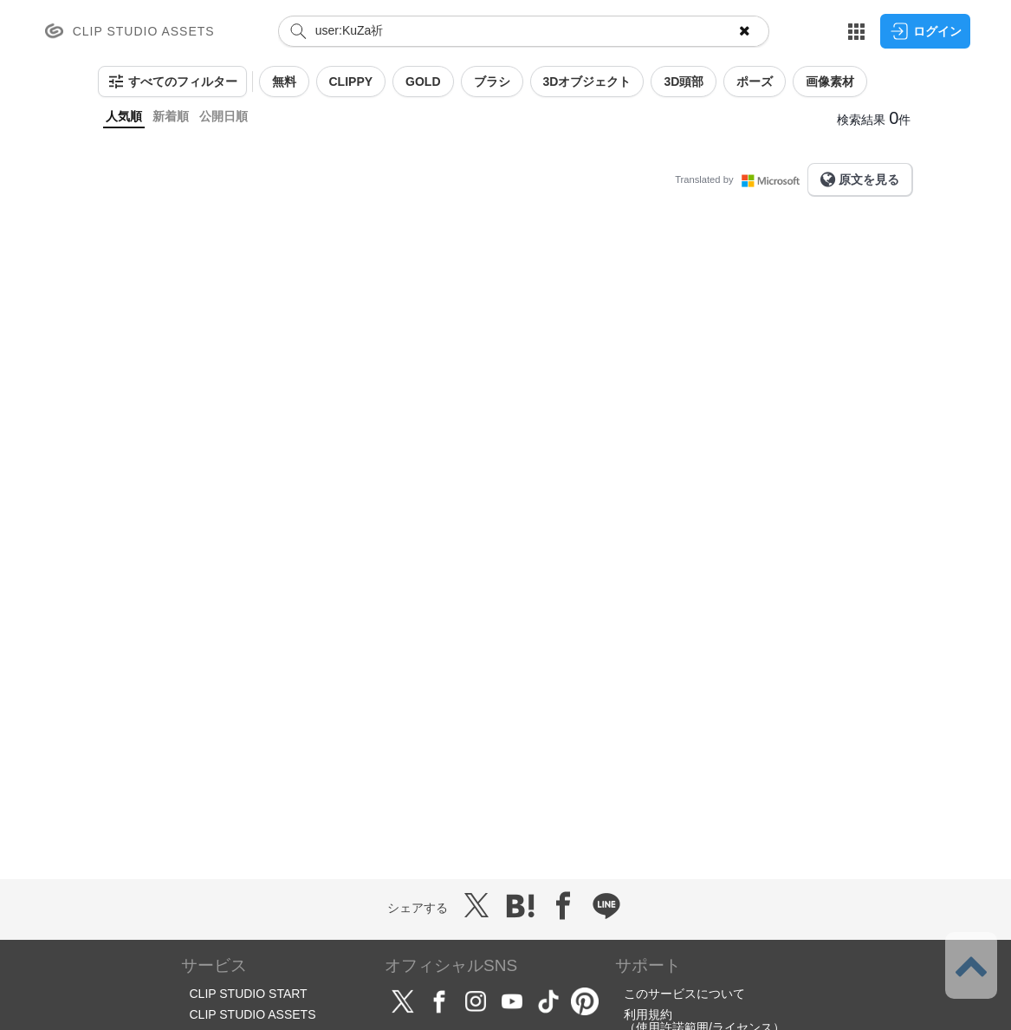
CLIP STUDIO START (249, 994)
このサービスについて (684, 994)
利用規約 (648, 1014)
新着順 (170, 116)
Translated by (741, 179)
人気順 (124, 116)
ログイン (925, 31)
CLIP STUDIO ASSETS (253, 1014)
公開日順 (223, 116)
